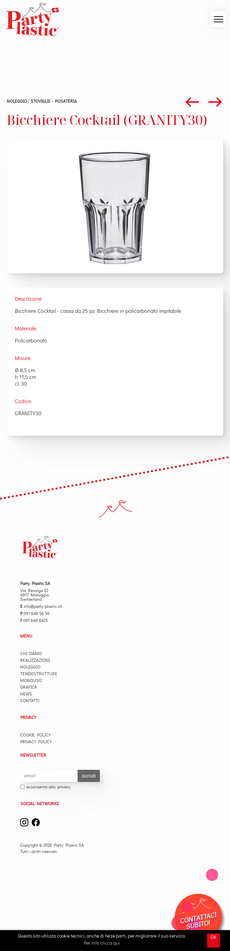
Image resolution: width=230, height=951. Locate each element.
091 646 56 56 (35, 614)
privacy (63, 787)
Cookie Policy (35, 735)
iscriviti (89, 776)
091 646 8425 (34, 621)
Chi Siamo (31, 654)
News (26, 694)
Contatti (29, 701)
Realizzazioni (35, 660)
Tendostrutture (38, 674)
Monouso (31, 681)
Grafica (28, 687)
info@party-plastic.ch (41, 606)
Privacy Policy (36, 742)
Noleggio (17, 101)
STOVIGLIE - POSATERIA (54, 101)
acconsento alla (45, 787)
